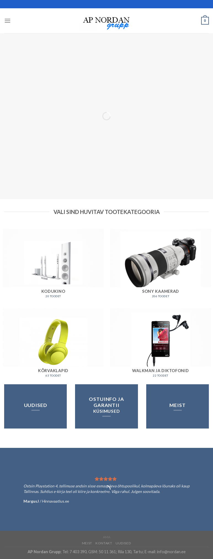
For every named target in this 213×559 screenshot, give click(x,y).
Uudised (123, 543)
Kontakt (103, 543)
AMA (106, 537)
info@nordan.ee (171, 551)
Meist (87, 543)
